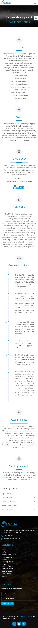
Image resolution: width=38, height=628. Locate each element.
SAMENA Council (25, 616)
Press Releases (6, 574)
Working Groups (7, 562)
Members (4, 564)
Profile (3, 552)
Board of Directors (8, 557)
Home (3, 549)
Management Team (8, 555)
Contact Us (5, 560)
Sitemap (4, 576)
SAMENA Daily (6, 571)
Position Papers (7, 566)
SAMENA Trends (7, 569)
